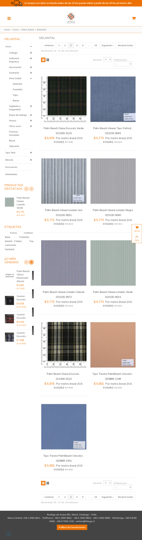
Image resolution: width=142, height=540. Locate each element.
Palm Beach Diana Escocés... (64, 373)
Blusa (12, 140)
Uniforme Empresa (14, 60)
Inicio (7, 29)
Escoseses (11, 167)
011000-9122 (64, 378)
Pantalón (18, 89)
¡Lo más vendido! (11, 253)
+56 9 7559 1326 (65, 521)
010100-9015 (113, 296)
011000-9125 (64, 133)
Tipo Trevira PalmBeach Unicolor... (112, 373)
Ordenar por (120, 59)
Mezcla (9, 159)
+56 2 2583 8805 (101, 517)
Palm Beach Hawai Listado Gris (63, 210)
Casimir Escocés (21, 288)
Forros (16, 226)
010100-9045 (113, 133)
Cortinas (28, 226)
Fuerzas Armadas (14, 133)
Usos (16, 29)
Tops (15, 95)
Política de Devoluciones (72, 527)
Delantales (11, 174)
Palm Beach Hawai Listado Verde (25, 201)
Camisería (10, 238)
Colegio (13, 52)
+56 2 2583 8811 (31, 517)
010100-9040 (113, 215)
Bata (8, 230)
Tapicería (14, 146)
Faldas (18, 234)
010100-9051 (64, 215)
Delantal (17, 83)
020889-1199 (113, 378)
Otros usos (15, 126)
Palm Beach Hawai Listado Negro (113, 210)
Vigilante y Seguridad (15, 108)
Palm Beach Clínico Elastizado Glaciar (23, 269)
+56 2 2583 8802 (63, 517)
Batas (16, 100)
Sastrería (14, 72)
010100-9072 (64, 296)
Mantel (9, 234)
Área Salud (28, 29)
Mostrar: (97, 59)
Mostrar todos (125, 45)
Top (31, 234)
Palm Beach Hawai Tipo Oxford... (113, 128)
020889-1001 (64, 460)
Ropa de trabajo (18, 115)
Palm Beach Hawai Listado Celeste (63, 291)
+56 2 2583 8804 (82, 517)
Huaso (12, 120)
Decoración (15, 67)
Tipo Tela (10, 152)
